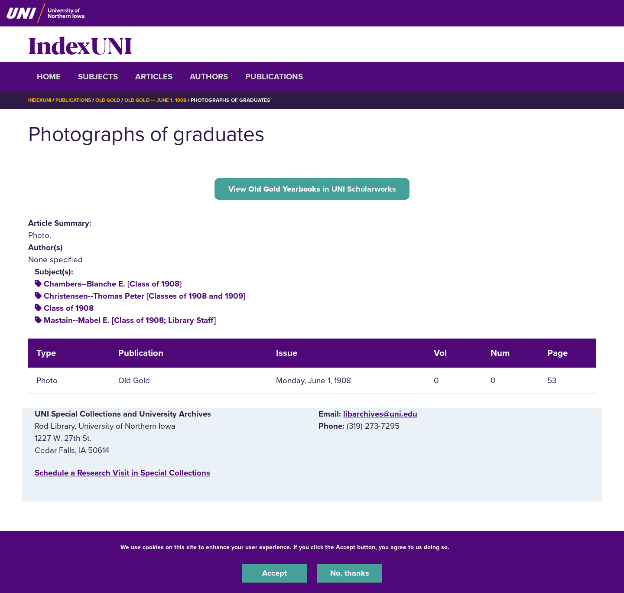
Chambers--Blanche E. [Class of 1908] (113, 285)
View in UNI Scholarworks (312, 189)
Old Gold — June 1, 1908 (160, 100)
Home (49, 76)
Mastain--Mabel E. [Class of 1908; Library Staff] (130, 321)
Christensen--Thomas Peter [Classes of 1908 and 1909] (144, 297)
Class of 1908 (69, 309)
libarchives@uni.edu (380, 415)
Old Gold (111, 100)
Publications (274, 76)
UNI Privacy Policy (478, 547)
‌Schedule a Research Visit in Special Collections (122, 474)
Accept (274, 573)
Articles (153, 76)
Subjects (98, 76)
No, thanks (350, 573)
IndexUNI (80, 44)
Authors (209, 76)
